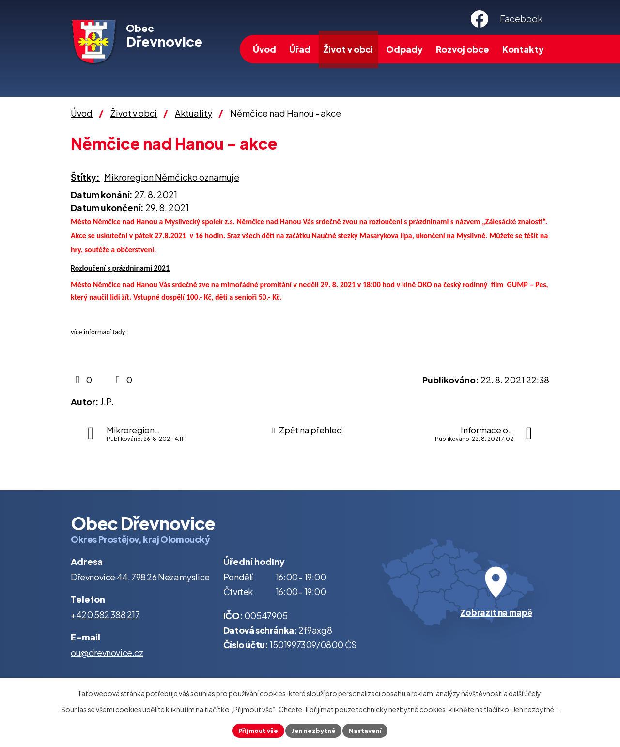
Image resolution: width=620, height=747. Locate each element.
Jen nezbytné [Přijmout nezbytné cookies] (314, 729)
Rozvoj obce (462, 49)
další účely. (525, 691)
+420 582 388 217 (105, 614)
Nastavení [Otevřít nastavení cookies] (370, 729)
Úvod (264, 49)
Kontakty (523, 49)
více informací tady (98, 331)
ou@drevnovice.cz (107, 652)
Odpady (404, 49)
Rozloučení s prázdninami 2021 (120, 268)
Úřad (299, 49)
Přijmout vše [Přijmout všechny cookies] (254, 729)
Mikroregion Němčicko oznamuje (171, 177)
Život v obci (348, 49)
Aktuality (193, 113)
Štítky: (85, 177)
